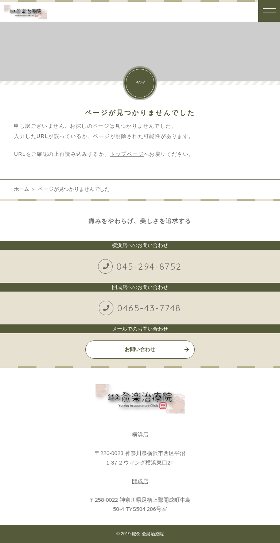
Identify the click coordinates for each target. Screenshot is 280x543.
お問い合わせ (140, 349)
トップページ (127, 154)
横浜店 (140, 434)
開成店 (140, 481)
